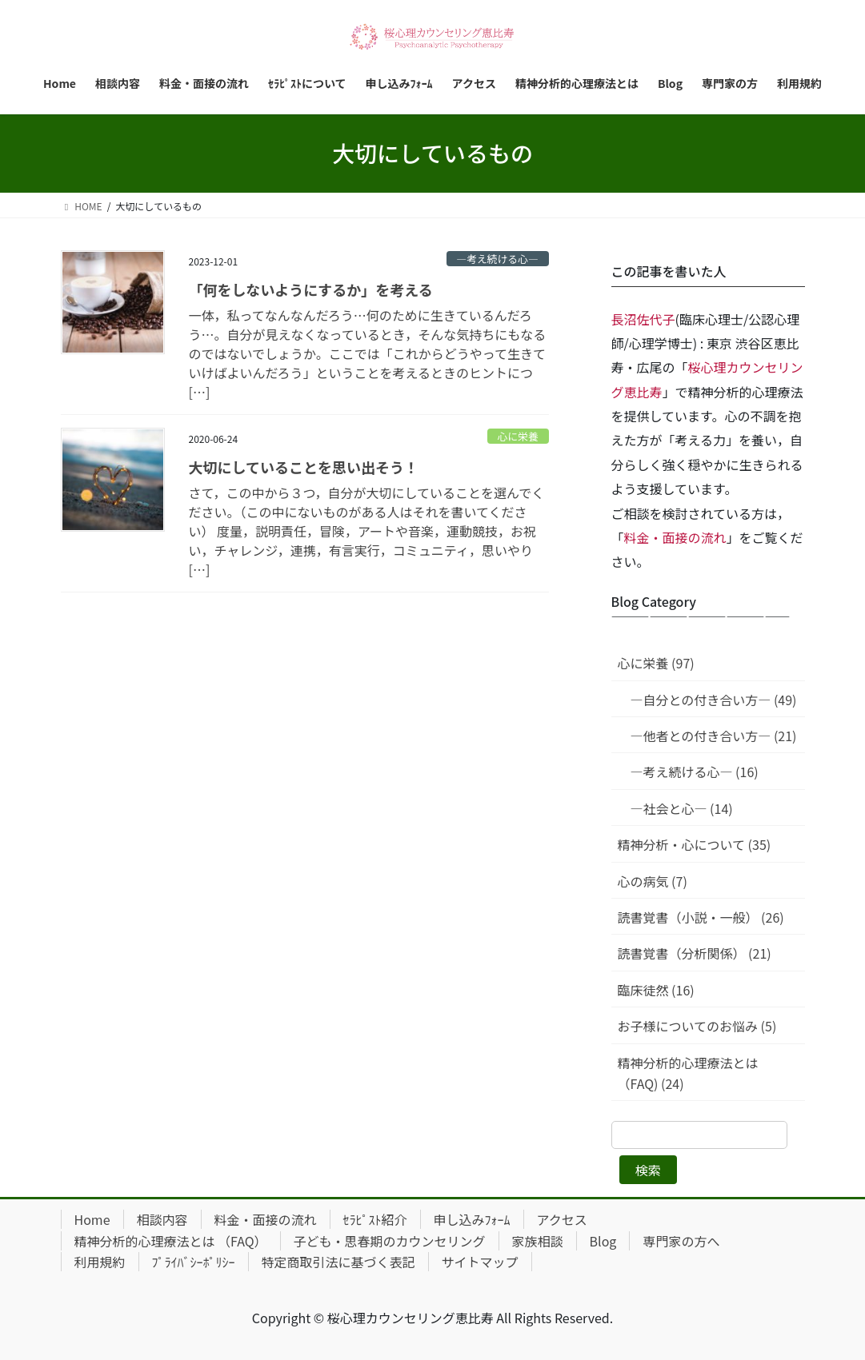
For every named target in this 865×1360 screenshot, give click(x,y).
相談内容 (162, 1219)
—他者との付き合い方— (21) (714, 735)
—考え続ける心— (497, 258)
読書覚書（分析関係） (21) (694, 953)
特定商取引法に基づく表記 (338, 1261)
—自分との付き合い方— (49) (714, 699)
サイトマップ (480, 1261)
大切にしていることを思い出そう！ (303, 467)
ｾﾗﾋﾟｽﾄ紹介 (375, 1219)
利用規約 (100, 1261)
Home (92, 1219)
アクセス (562, 1219)
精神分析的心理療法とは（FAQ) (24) (688, 1073)
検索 (648, 1169)
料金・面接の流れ (675, 537)
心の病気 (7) (652, 881)
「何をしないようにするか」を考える (311, 289)
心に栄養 (518, 436)
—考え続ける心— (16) (695, 771)
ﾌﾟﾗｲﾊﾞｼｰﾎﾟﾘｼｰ (193, 1261)
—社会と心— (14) (682, 808)
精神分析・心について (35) (694, 844)
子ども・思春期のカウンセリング (390, 1240)
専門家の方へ (681, 1240)
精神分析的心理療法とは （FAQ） (170, 1240)
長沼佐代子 (643, 319)
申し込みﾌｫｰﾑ (472, 1219)
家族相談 (537, 1240)
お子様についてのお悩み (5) (697, 1025)
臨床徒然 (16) (656, 989)
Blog (603, 1240)
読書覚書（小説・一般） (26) (701, 917)
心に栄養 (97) (656, 662)
